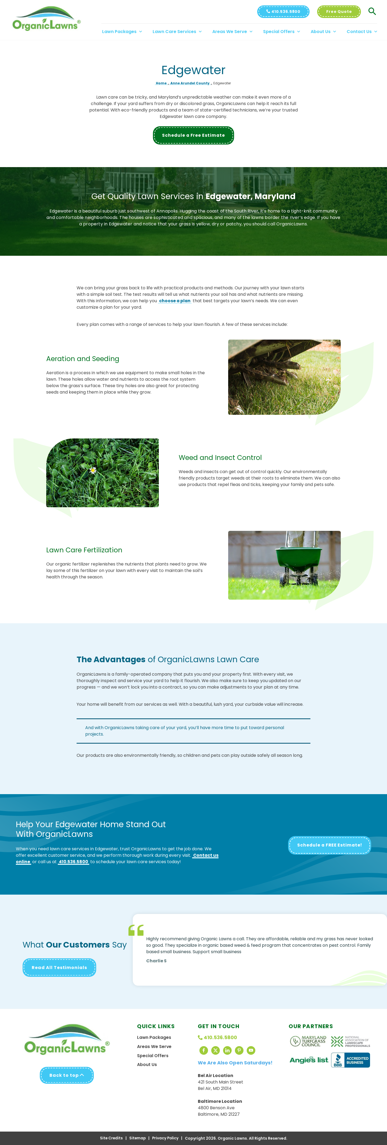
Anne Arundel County (190, 83)
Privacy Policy (165, 1138)
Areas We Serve (154, 1046)
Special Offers (153, 1056)
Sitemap (137, 1138)
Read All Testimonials (59, 967)
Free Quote (340, 11)
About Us (147, 1065)
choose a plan (175, 301)
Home (161, 83)
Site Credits (110, 1138)
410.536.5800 (285, 11)
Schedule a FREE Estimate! (329, 845)
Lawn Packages (154, 1037)
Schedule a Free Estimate (193, 135)
